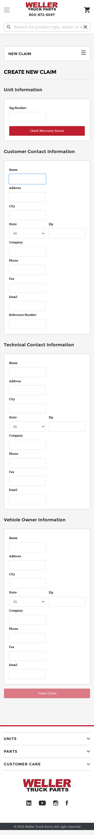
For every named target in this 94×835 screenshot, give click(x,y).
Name (13, 170)
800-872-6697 (42, 14)
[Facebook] (67, 803)
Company (16, 242)
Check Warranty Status (47, 131)
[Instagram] (55, 803)
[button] (47, 737)
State (13, 224)
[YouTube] (42, 803)
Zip (51, 224)
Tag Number (18, 108)
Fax (11, 278)
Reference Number (23, 315)
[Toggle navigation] (7, 10)
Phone (13, 260)
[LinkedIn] (28, 803)
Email (13, 297)
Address (15, 188)
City (12, 206)
